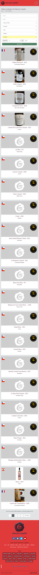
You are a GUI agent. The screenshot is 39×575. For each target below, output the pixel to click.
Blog (17, 545)
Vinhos (20, 545)
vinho (14, 553)
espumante (26, 553)
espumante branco (18, 556)
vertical (16, 561)
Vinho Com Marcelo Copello (20, 566)
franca (14, 558)
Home (2, 10)
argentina (9, 556)
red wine (34, 556)
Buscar (19, 44)
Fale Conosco (13, 547)
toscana (5, 558)
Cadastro (32, 545)
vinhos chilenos (23, 561)
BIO (8, 545)
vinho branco (27, 556)
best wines (33, 553)
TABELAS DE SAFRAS (23, 547)
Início (5, 545)
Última (27, 515)
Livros (24, 545)
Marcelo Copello (7, 553)
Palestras (12, 545)
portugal (30, 561)
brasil (4, 556)
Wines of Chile (9, 561)
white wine (20, 558)
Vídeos (27, 545)
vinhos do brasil (31, 558)
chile (25, 558)
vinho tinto (19, 553)
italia (10, 558)
